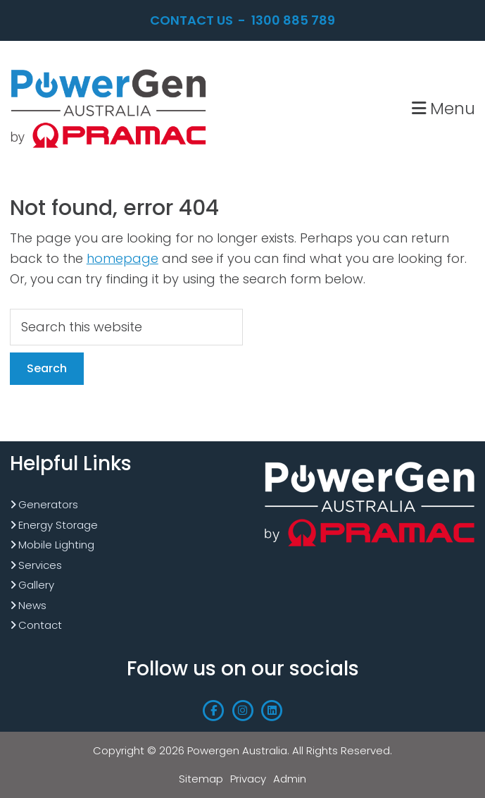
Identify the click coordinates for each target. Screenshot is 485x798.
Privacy (248, 778)
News (32, 605)
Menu (443, 108)
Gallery (36, 584)
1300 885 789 (293, 20)
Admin (289, 778)
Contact (40, 625)
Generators (48, 504)
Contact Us (191, 20)
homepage (122, 258)
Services (40, 565)
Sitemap (201, 778)
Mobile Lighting (56, 544)
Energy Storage (58, 524)
